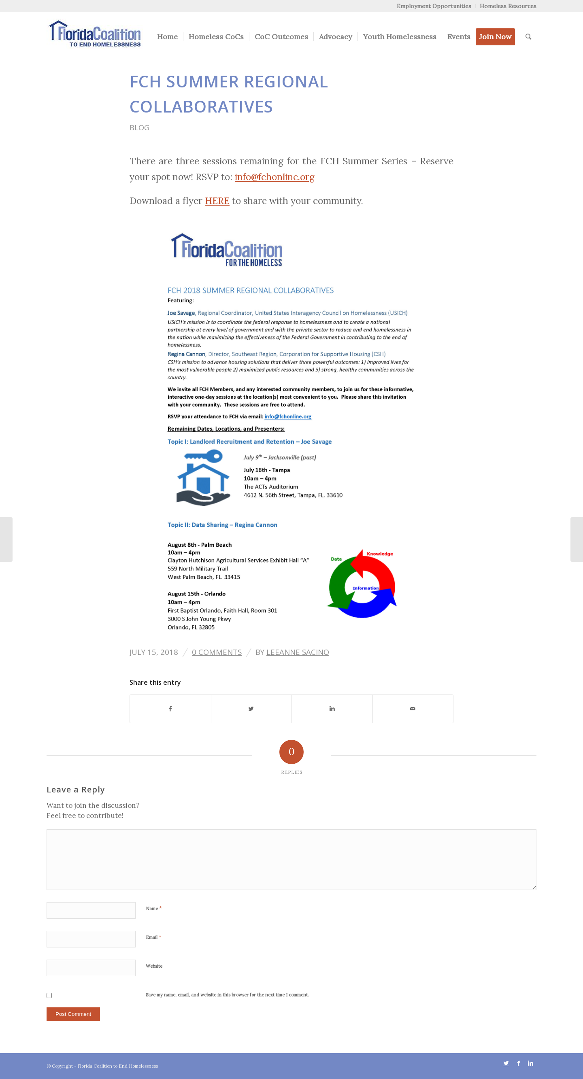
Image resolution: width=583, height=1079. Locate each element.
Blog (139, 127)
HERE (217, 200)
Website (154, 966)
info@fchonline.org (275, 177)
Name (154, 908)
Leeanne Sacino (297, 652)
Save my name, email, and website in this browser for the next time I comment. (227, 995)
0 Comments (217, 652)
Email (154, 937)
